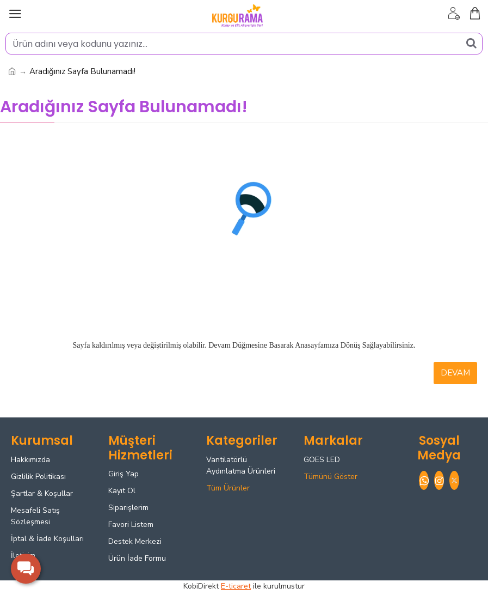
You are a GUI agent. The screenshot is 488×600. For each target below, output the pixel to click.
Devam (455, 372)
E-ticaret (236, 586)
